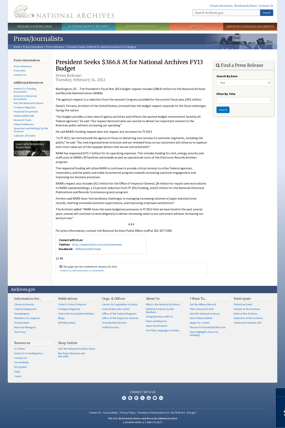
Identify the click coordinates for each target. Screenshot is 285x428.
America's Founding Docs (28, 353)
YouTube (148, 398)
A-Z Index (19, 348)
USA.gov (191, 412)
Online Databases (24, 124)
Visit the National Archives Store (76, 348)
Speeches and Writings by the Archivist (31, 130)
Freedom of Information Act (153, 412)
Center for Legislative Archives (120, 304)
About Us (153, 298)
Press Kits (19, 70)
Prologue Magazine (69, 309)
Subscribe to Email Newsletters (76, 313)
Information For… (27, 298)
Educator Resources (142, 27)
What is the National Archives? (163, 304)
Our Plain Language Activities (162, 330)
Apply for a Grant (199, 322)
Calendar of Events (24, 135)
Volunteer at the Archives (248, 318)
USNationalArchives (88, 249)
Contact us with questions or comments (81, 270)
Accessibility (110, 412)
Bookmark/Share (245, 6)
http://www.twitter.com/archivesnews (97, 244)
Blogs (61, 318)
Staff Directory (110, 327)
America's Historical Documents (25, 97)
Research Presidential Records (208, 327)
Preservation (21, 322)
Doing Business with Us (159, 316)
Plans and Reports (156, 321)
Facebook (124, 398)
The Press (20, 332)
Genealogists (22, 313)
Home (17, 47)
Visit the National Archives (29, 103)
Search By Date (226, 76)
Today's (72, 304)
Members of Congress (27, 318)
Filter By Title (225, 94)
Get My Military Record (203, 304)
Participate (242, 298)
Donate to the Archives (247, 309)
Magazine (25, 107)
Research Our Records (35, 27)
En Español (20, 367)
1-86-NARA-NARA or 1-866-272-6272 (142, 422)
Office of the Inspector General (120, 318)
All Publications (66, 322)
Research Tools (22, 120)
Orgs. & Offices (113, 298)
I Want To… (198, 298)
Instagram (136, 398)
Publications (68, 298)
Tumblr (142, 398)
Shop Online (67, 343)
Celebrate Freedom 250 (247, 322)
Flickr (161, 398)
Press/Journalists (33, 47)
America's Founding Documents (250, 27)
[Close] (280, 392)
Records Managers (25, 327)
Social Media (21, 362)
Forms (18, 376)
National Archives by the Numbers (160, 310)
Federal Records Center (116, 309)
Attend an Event (243, 304)
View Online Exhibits (201, 318)
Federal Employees (25, 309)
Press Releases (55, 47)
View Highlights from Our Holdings (204, 333)
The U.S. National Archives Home (64, 11)
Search (267, 12)
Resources (22, 343)
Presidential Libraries (114, 322)
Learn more (250, 421)
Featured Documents (26, 111)
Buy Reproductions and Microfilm (71, 355)
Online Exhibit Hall (24, 115)
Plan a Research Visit (202, 309)
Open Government (156, 325)
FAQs (17, 371)
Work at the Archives (246, 313)
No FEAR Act (178, 412)
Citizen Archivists (221, 6)
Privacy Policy (128, 412)
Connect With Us (142, 392)
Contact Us (266, 6)
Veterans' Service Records (89, 27)
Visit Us (196, 27)
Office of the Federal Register (119, 313)
